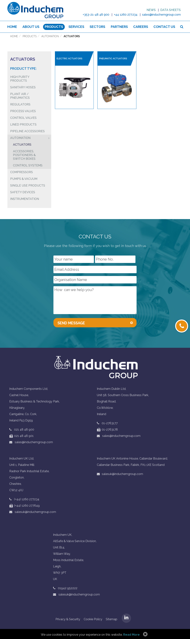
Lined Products (23, 124)
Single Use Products (27, 185)
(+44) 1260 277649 (24, 506)
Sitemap (111, 619)
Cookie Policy (93, 619)
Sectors (97, 27)
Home (12, 27)
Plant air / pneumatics (20, 95)
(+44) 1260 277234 (26, 499)
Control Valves (23, 118)
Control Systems (27, 165)
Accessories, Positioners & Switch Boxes (24, 155)
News (151, 10)
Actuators (72, 36)
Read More (131, 634)
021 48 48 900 (24, 429)
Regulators (20, 104)
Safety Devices (22, 192)
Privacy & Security (67, 619)
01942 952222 (67, 588)
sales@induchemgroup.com (31, 442)
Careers (140, 27)
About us (30, 27)
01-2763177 (110, 423)
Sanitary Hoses (23, 87)
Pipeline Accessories (27, 131)
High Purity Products (19, 78)
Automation (50, 36)
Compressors (21, 172)
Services (76, 27)
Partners (119, 27)
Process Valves (23, 111)
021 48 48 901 (21, 436)
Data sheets (170, 10)
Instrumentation (24, 199)
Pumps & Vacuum (23, 179)
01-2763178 (107, 429)
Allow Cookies (144, 634)
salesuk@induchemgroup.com (32, 512)
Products (54, 27)
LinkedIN (126, 618)
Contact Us (164, 27)
